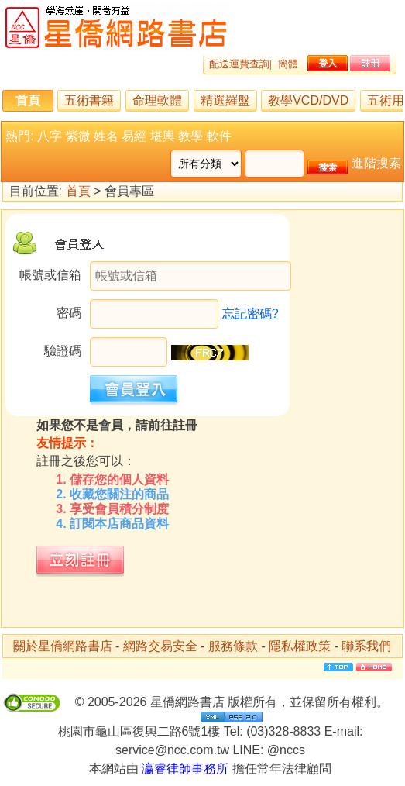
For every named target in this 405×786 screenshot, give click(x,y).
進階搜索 (376, 163)
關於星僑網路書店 (62, 646)
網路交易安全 (160, 646)
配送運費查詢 (239, 64)
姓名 (106, 136)
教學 (190, 136)
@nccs (286, 750)
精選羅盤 (225, 100)
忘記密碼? (250, 313)
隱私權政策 (300, 646)
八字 (49, 136)
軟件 (219, 136)
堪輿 (162, 136)
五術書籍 (89, 100)
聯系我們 (366, 646)
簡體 (288, 64)
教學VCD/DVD (308, 100)
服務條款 (233, 646)
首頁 (27, 100)
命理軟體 (157, 100)
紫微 (78, 136)
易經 (134, 136)
